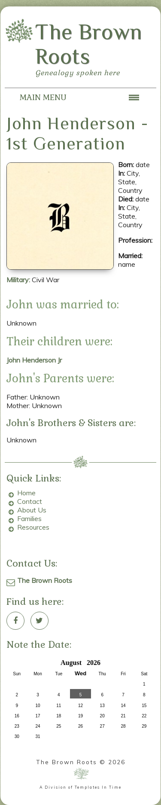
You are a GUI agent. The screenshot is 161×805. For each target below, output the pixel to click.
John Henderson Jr (34, 360)
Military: (19, 279)
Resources (33, 527)
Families (29, 518)
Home (26, 492)
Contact (29, 501)
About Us (31, 510)
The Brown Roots (44, 580)
